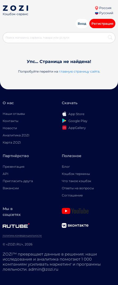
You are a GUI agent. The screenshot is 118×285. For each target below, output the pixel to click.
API (5, 174)
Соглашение (72, 195)
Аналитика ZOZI (16, 135)
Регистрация (102, 24)
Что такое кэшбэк (76, 181)
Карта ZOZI (12, 142)
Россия (103, 8)
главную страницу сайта (79, 71)
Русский (104, 13)
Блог (66, 167)
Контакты (10, 121)
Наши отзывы (14, 114)
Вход (82, 24)
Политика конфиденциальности (22, 235)
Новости (10, 128)
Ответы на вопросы (78, 188)
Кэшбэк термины (76, 174)
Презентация (13, 167)
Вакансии (11, 188)
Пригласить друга (18, 181)
